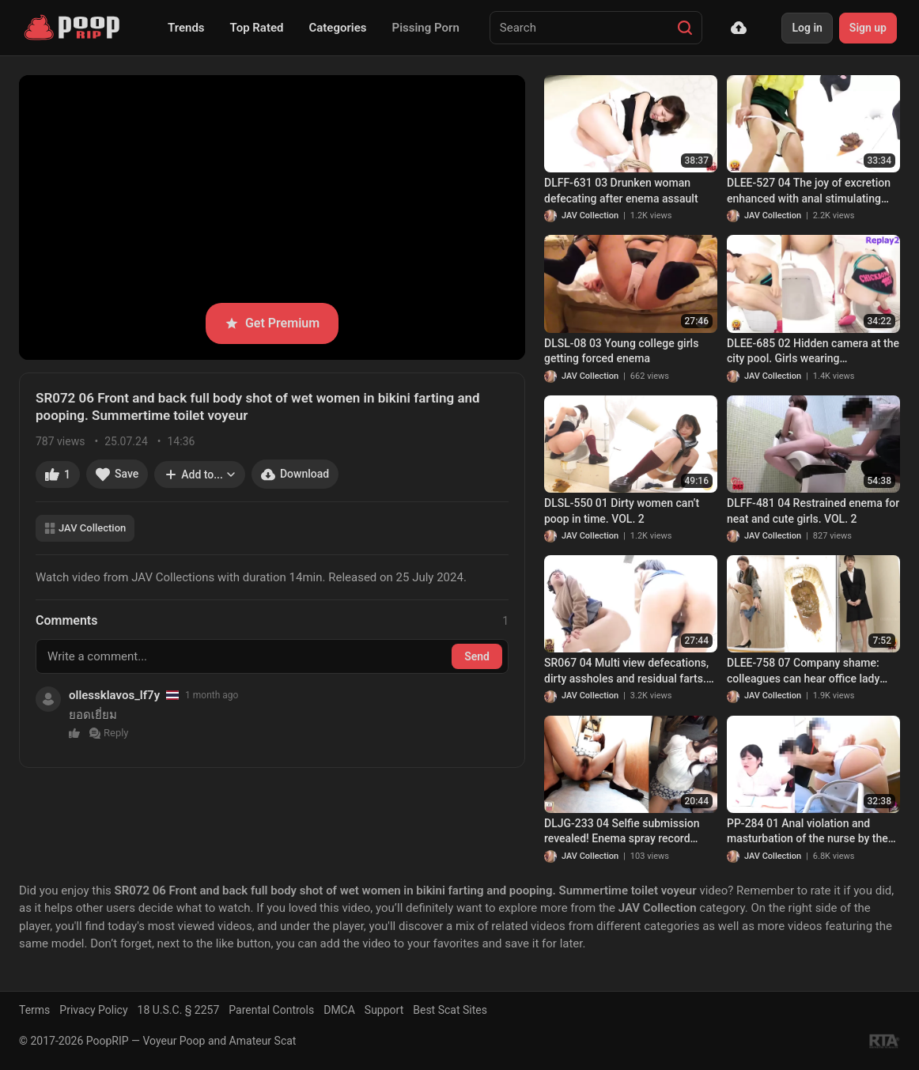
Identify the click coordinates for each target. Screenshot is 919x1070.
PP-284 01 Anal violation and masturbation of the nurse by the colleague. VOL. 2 (807, 832)
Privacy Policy (93, 1010)
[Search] (685, 27)
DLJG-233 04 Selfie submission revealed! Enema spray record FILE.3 (622, 832)
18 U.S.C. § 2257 (179, 1010)
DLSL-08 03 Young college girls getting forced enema (621, 351)
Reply (109, 733)
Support (384, 1010)
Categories (337, 28)
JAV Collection (85, 528)
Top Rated (257, 28)
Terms (34, 1010)
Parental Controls (271, 1010)
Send (477, 656)
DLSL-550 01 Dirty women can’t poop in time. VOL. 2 (621, 511)
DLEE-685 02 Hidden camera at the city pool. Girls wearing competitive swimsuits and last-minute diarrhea (813, 352)
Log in (807, 27)
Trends (186, 28)
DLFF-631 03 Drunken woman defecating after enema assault (621, 190)
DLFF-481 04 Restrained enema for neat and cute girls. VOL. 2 (813, 511)
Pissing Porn (426, 28)
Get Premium (272, 323)
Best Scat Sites (450, 1010)
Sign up (868, 27)
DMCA (339, 1010)
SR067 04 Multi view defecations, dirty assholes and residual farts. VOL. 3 (626, 671)
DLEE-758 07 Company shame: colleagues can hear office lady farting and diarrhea (803, 671)
